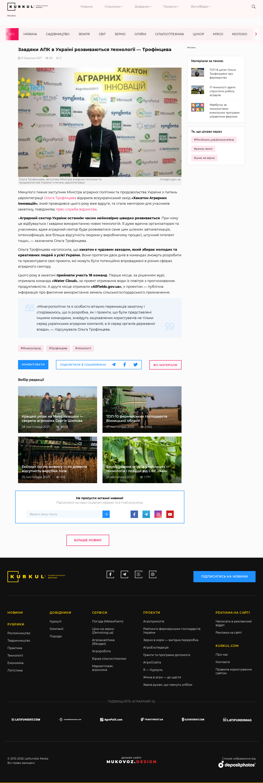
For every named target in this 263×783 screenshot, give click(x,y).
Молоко (239, 34)
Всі (11, 34)
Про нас (222, 655)
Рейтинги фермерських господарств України (172, 631)
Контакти (223, 662)
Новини (87, 6)
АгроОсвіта (152, 663)
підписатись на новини (224, 576)
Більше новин (88, 540)
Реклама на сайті (229, 633)
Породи (56, 636)
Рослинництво (18, 633)
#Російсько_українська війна (214, 140)
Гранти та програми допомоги (166, 655)
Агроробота (101, 651)
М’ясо (218, 34)
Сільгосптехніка (169, 34)
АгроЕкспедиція (156, 648)
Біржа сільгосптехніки (109, 659)
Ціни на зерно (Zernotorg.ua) (103, 631)
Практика (14, 648)
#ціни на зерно (204, 158)
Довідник (143, 6)
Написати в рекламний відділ (234, 623)
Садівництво (58, 34)
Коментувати (33, 364)
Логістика (15, 671)
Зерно (120, 34)
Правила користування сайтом (234, 671)
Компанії (56, 629)
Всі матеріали (165, 365)
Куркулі (55, 622)
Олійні (140, 34)
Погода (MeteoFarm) (107, 622)
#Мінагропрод (31, 348)
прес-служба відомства (76, 209)
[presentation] (8, 34)
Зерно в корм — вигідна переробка (170, 640)
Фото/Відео (201, 6)
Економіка (15, 663)
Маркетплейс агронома (102, 668)
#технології (84, 348)
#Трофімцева (58, 348)
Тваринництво (18, 641)
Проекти (171, 6)
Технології (15, 656)
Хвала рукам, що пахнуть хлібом (167, 685)
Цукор (198, 34)
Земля (84, 34)
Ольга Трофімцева (60, 198)
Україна (30, 34)
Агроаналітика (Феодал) (103, 642)
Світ (102, 34)
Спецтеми (114, 6)
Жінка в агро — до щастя (162, 677)
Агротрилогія (153, 622)
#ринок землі (203, 149)
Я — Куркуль (153, 670)
